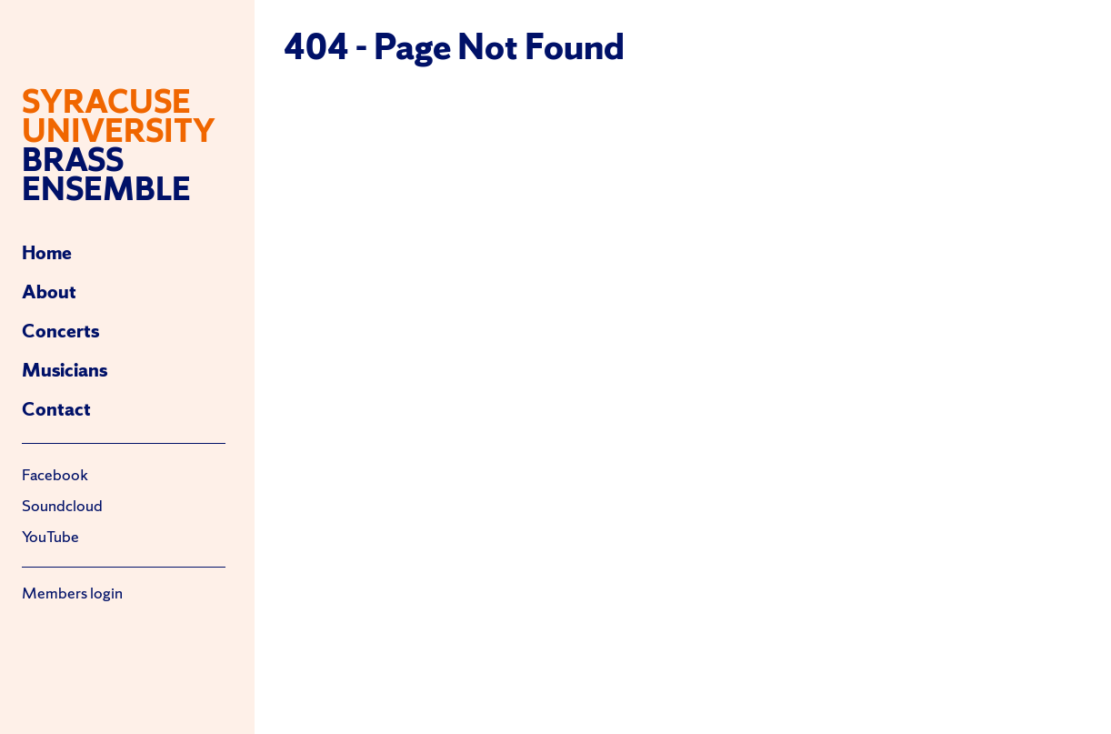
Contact (56, 409)
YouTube (50, 536)
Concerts (60, 330)
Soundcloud (62, 505)
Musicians (64, 369)
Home (47, 252)
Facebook (55, 474)
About (49, 291)
